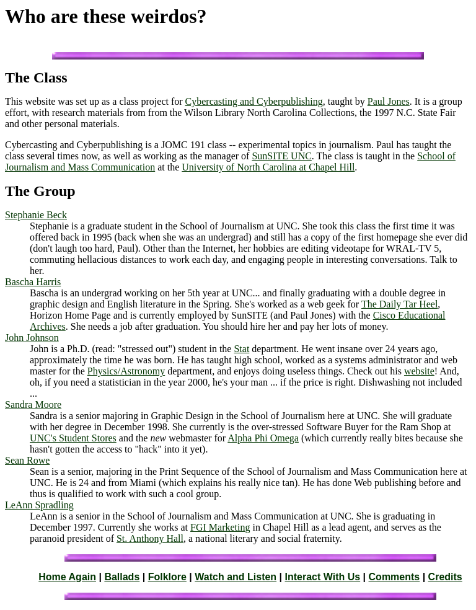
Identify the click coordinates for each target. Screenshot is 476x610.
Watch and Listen (235, 577)
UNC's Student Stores (73, 438)
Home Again (67, 577)
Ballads (121, 577)
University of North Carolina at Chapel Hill (268, 167)
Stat (241, 348)
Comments (394, 577)
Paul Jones (389, 101)
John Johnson (32, 337)
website (419, 371)
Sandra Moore (33, 404)
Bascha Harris (33, 281)
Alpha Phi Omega (263, 438)
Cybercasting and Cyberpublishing (254, 101)
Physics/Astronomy (126, 371)
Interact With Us (323, 577)
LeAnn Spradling (39, 505)
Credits (445, 577)
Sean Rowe (27, 460)
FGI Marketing (220, 527)
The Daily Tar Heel (399, 304)
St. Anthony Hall (150, 538)
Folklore (167, 577)
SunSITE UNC (281, 156)
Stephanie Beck (36, 215)
